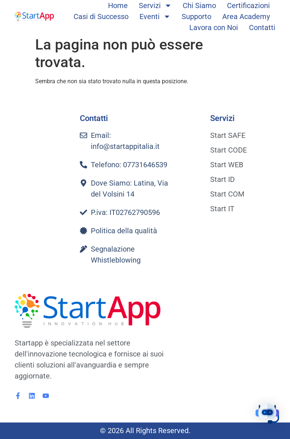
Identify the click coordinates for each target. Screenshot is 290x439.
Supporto (196, 16)
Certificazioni (248, 5)
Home (118, 5)
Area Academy (246, 16)
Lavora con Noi (213, 27)
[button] (267, 415)
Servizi (155, 5)
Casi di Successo (101, 16)
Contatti (262, 27)
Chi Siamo (199, 5)
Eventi (155, 16)
